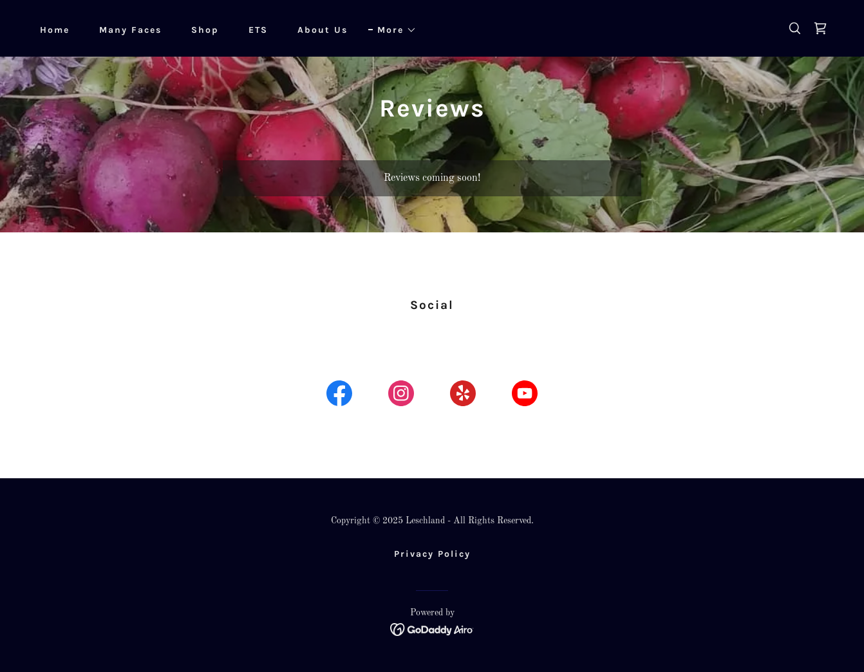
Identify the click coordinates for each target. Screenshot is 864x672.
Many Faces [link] (130, 29)
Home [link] (55, 29)
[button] (392, 30)
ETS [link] (258, 29)
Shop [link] (205, 29)
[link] (820, 28)
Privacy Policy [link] (432, 553)
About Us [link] (322, 29)
